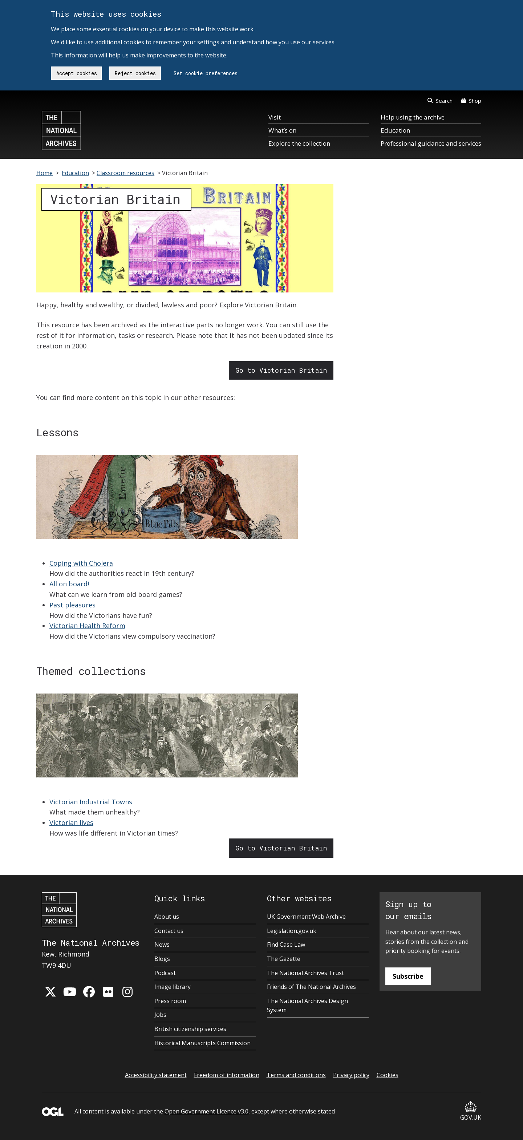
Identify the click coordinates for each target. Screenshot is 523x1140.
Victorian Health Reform (87, 625)
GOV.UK (470, 1111)
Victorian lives (71, 822)
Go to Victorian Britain (281, 370)
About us (166, 917)
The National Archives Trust (305, 973)
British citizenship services (190, 1029)
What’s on (282, 130)
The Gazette (283, 959)
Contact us (168, 931)
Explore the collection (299, 143)
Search (440, 100)
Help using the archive (413, 117)
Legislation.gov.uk (291, 931)
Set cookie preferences (206, 73)
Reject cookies (135, 73)
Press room (170, 1001)
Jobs (160, 1015)
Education (395, 130)
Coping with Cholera (81, 563)
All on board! (69, 583)
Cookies (387, 1075)
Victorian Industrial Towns (90, 801)
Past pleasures (72, 605)
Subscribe (408, 976)
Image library (172, 987)
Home (44, 173)
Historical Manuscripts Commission (202, 1043)
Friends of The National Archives (311, 987)
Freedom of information (226, 1075)
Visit (274, 117)
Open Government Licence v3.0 (206, 1111)
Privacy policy (351, 1075)
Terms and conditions (296, 1075)
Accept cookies (76, 73)
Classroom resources (125, 173)
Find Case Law (286, 945)
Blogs (162, 959)
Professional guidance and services (431, 143)
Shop (471, 100)
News (162, 945)
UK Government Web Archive (306, 917)
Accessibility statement (156, 1075)
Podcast (165, 973)
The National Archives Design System (307, 1005)
